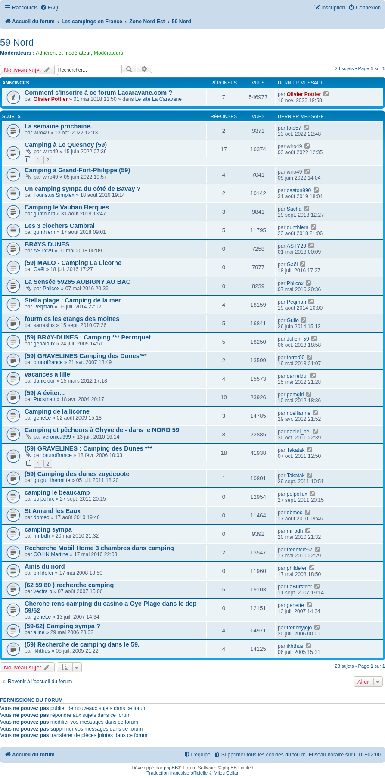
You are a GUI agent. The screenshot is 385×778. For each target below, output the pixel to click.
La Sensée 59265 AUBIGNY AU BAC (77, 281)
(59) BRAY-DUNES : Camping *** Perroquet (88, 337)
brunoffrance (48, 362)
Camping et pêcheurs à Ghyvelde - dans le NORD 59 (102, 429)
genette (42, 418)
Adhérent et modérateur (63, 53)
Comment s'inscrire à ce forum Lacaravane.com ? (98, 92)
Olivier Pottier (51, 99)
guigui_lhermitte (52, 480)
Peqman (43, 307)
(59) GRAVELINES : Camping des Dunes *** (88, 448)
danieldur (44, 381)
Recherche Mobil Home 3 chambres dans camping (99, 548)
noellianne (298, 413)
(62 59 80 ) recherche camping (69, 585)
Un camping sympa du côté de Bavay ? (82, 188)
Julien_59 (298, 339)
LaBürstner (299, 587)
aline (39, 632)
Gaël (39, 269)
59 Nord (17, 42)
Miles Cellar (226, 772)
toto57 (294, 128)
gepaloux (44, 344)
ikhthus (42, 651)
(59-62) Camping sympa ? (62, 625)
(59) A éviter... (45, 392)
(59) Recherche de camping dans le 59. (82, 644)
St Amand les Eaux (53, 510)
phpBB (171, 767)
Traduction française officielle (177, 772)
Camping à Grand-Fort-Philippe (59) (77, 170)
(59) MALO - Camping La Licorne (73, 262)
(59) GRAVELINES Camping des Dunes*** (86, 355)
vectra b (43, 591)
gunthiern (44, 214)
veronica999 (57, 437)
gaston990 (299, 190)
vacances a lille (47, 374)
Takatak (296, 450)
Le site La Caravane (158, 99)
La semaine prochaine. (58, 126)
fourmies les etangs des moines (72, 318)
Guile (293, 320)
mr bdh (42, 536)
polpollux (44, 499)
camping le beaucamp (57, 492)
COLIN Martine (51, 554)
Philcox (51, 289)
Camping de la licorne (57, 411)
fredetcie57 (300, 550)
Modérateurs (108, 53)
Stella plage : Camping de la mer (73, 300)
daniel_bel (298, 432)
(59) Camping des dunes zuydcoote (77, 473)
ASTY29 (43, 251)
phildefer (43, 573)
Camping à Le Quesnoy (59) (66, 144)
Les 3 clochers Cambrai (60, 225)
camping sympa (48, 529)
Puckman (44, 399)
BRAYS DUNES (47, 244)
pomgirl (295, 395)
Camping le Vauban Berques (67, 207)
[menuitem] (49, 8)
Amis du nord (45, 566)
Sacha (294, 209)
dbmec (41, 517)
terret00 (296, 358)
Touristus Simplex (54, 195)
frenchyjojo (299, 628)
